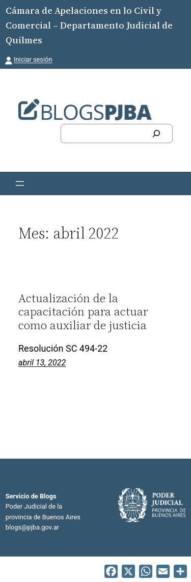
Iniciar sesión (33, 59)
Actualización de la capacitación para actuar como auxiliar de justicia (83, 312)
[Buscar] (156, 133)
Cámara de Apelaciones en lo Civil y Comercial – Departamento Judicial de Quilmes (89, 25)
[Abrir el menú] (20, 183)
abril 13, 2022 (42, 362)
